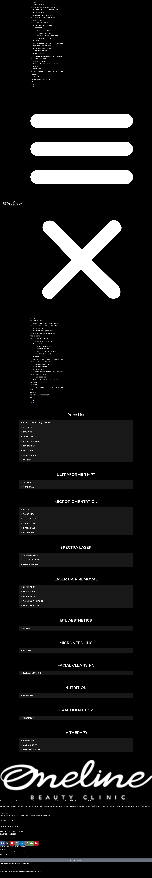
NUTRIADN (28, 695)
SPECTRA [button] (38, 28)
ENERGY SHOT (29, 740)
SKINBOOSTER (29, 455)
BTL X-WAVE (40, 53)
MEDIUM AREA (30, 592)
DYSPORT (27, 432)
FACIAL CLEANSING (32, 673)
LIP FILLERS (39, 12)
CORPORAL (28, 487)
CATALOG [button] (35, 66)
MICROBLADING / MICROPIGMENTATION (49, 56)
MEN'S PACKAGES (31, 606)
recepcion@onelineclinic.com (10, 826)
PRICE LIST (37, 69)
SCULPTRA (28, 450)
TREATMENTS (29, 482)
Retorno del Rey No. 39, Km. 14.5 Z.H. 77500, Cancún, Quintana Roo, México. (26, 816)
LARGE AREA (29, 596)
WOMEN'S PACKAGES (33, 601)
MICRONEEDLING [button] (40, 61)
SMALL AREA (29, 587)
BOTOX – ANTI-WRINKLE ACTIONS (46, 7)
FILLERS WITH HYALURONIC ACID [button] (46, 10)
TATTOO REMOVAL (44, 33)
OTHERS (27, 460)
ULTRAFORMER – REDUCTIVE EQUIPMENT (49, 43)
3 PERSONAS (29, 528)
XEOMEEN (27, 427)
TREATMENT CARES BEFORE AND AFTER (49, 71)
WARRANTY (28, 514)
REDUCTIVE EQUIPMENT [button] (42, 46)
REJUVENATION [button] (38, 5)
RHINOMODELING (31, 441)
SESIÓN (26, 628)
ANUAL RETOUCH (31, 519)
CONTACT (35, 76)
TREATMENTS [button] (37, 20)
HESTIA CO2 (39, 41)
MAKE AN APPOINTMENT (41, 79)
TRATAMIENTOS (30, 555)
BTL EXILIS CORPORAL (44, 48)
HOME (34, 2)
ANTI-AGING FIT (30, 745)
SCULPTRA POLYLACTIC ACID (44, 17)
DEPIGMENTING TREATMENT (48, 35)
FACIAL (26, 509)
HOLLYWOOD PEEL (45, 30)
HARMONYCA (29, 446)
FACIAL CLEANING (40, 59)
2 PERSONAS (29, 523)
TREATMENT (28, 718)
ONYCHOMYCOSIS (44, 38)
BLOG (34, 74)
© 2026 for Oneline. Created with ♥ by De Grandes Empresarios (21, 871)
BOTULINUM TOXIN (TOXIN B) (36, 423)
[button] (32, 82)
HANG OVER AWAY (31, 750)
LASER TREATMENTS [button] (41, 23)
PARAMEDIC (28, 533)
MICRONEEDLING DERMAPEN (47, 64)
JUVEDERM (28, 437)
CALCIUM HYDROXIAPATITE (43, 15)
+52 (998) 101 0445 (7, 821)
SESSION (27, 651)
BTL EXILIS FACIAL (42, 51)
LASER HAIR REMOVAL (44, 25)
